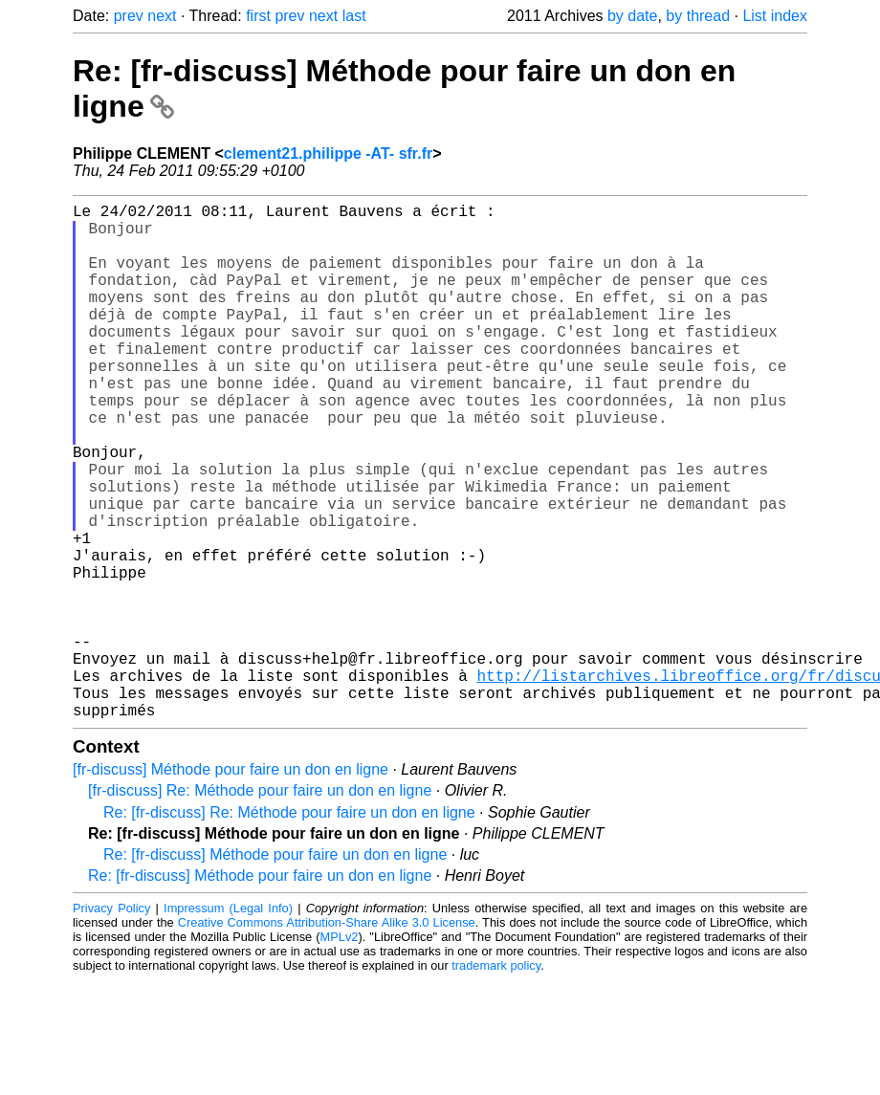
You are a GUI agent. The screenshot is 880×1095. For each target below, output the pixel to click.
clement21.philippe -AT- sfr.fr (328, 153)
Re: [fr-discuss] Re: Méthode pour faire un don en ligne (289, 927)
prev (128, 16)
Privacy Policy (111, 1023)
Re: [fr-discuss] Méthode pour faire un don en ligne (275, 969)
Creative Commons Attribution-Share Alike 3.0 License (326, 1037)
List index (774, 16)
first (258, 16)
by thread (698, 16)
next (161, 16)
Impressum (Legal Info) (228, 1023)
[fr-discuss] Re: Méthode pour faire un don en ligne (259, 905)
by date (632, 16)
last (354, 16)
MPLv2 (339, 1051)
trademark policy (495, 1080)
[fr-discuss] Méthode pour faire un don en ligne (230, 884)
